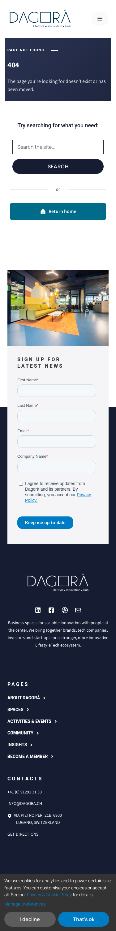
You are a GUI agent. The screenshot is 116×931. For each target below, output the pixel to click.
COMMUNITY (20, 732)
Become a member (27, 756)
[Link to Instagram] (38, 610)
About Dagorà (23, 697)
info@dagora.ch (24, 804)
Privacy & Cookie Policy (49, 894)
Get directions (22, 834)
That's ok (83, 919)
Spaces (15, 709)
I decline (30, 919)
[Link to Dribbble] (65, 610)
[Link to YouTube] (51, 610)
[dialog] (58, 902)
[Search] (58, 147)
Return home (58, 211)
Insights (17, 744)
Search (58, 166)
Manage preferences (24, 904)
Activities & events (29, 721)
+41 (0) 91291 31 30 (24, 792)
